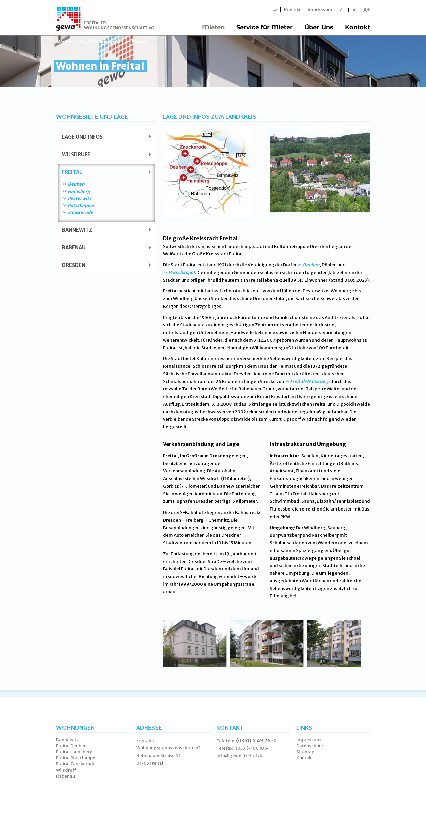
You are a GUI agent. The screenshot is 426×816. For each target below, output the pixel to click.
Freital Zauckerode (76, 764)
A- (342, 10)
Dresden (73, 265)
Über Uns (318, 27)
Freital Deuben (71, 746)
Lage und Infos (82, 137)
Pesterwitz (79, 198)
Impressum (320, 10)
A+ (366, 9)
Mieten (213, 27)
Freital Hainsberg (74, 752)
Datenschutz (309, 746)
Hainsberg (79, 191)
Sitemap (305, 752)
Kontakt (292, 10)
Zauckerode (80, 212)
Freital (72, 172)
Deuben (76, 184)
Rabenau (74, 247)
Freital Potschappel (76, 758)
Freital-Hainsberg (310, 381)
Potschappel (81, 205)
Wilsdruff (76, 154)
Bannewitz (77, 230)
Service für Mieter (264, 27)
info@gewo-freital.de (240, 756)
